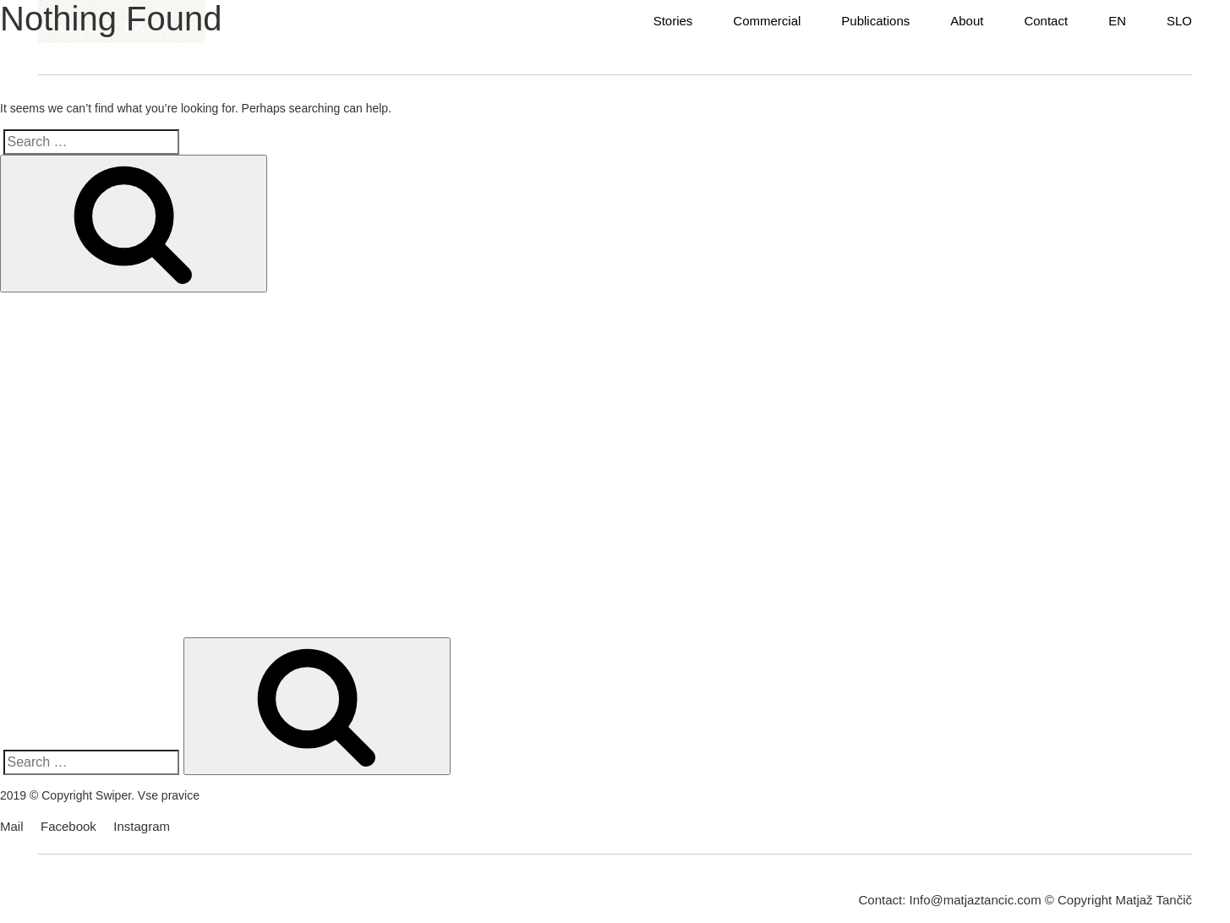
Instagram (141, 826)
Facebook (68, 826)
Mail (12, 826)
